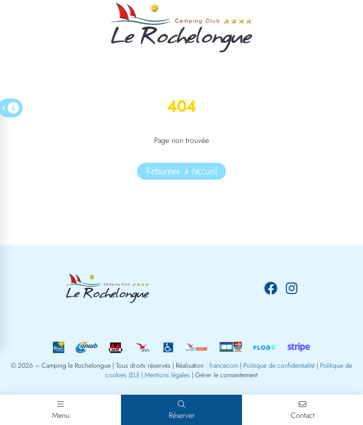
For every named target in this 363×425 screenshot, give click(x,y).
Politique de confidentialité (279, 365)
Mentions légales (167, 375)
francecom (223, 365)
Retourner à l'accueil (182, 171)
